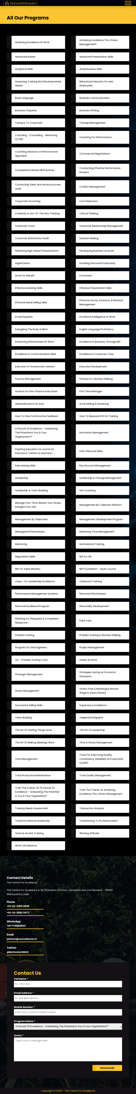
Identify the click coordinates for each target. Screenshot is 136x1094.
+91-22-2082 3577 (18, 912)
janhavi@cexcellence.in (22, 939)
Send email (107, 1068)
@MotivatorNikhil (17, 952)
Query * (19, 1035)
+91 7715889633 (16, 925)
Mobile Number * (24, 1007)
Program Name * (24, 1021)
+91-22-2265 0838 (18, 906)
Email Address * (24, 993)
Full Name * (21, 978)
